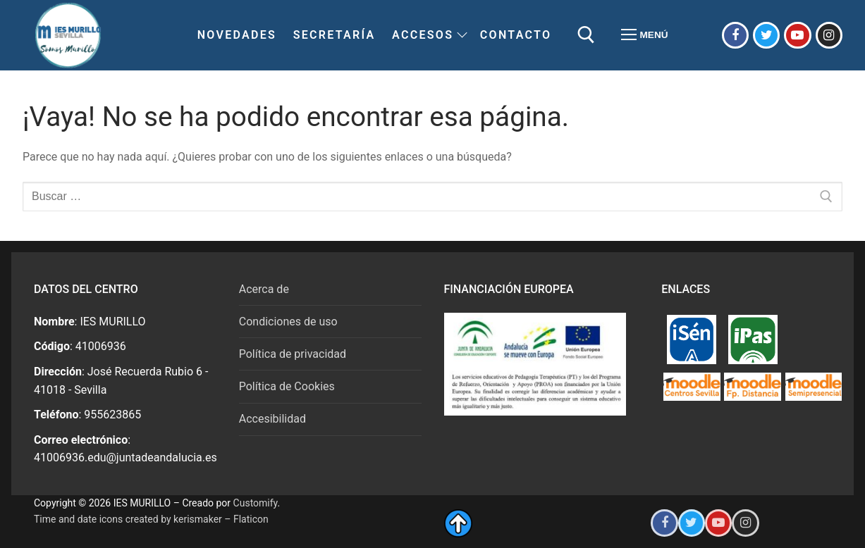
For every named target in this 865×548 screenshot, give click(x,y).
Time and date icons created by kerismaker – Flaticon (151, 519)
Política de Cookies (287, 386)
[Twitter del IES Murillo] (766, 35)
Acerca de (264, 289)
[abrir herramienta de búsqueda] (586, 35)
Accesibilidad (272, 418)
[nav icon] (644, 35)
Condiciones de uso (288, 321)
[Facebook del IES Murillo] (735, 35)
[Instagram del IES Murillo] (829, 35)
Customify (255, 503)
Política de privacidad (292, 354)
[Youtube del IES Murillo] (797, 35)
